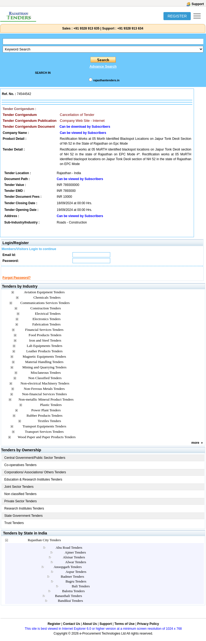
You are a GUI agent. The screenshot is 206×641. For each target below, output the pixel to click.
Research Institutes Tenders (24, 513)
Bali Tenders (81, 591)
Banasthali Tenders (68, 601)
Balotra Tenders (73, 596)
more (195, 447)
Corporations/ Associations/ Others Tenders (35, 477)
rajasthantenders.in (106, 80)
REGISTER (177, 16)
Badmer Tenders (72, 581)
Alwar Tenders (75, 567)
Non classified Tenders (20, 499)
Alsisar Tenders (74, 562)
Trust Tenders (14, 528)
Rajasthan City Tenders (44, 545)
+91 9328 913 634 (130, 28)
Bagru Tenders (76, 586)
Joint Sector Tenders (18, 491)
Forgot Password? (16, 282)
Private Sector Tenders (20, 506)
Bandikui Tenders (70, 605)
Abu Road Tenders (69, 552)
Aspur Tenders (76, 576)
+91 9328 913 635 (86, 28)
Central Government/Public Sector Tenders (34, 462)
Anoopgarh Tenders (68, 572)
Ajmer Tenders (75, 557)
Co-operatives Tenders (20, 470)
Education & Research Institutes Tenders (33, 484)
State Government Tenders (23, 520)
